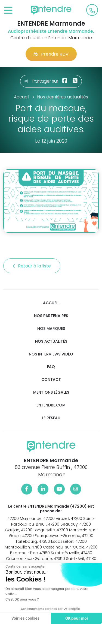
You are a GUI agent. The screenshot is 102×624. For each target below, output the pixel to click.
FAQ (51, 366)
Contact (51, 379)
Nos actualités (51, 341)
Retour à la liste (32, 266)
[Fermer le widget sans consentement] (25, 566)
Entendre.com (51, 405)
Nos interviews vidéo (51, 354)
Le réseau (51, 418)
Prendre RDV (51, 54)
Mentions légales (51, 392)
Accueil (51, 303)
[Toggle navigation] (8, 10)
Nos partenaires (51, 315)
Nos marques (51, 328)
